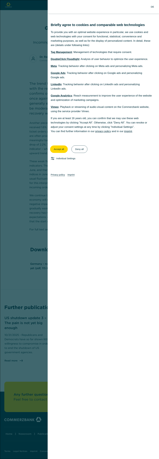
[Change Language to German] (152, 6)
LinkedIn (56, 84)
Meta (54, 66)
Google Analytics (61, 95)
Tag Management (61, 52)
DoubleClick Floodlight (65, 59)
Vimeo (55, 106)
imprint (128, 131)
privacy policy (103, 131)
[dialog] (79, 229)
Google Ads (58, 73)
